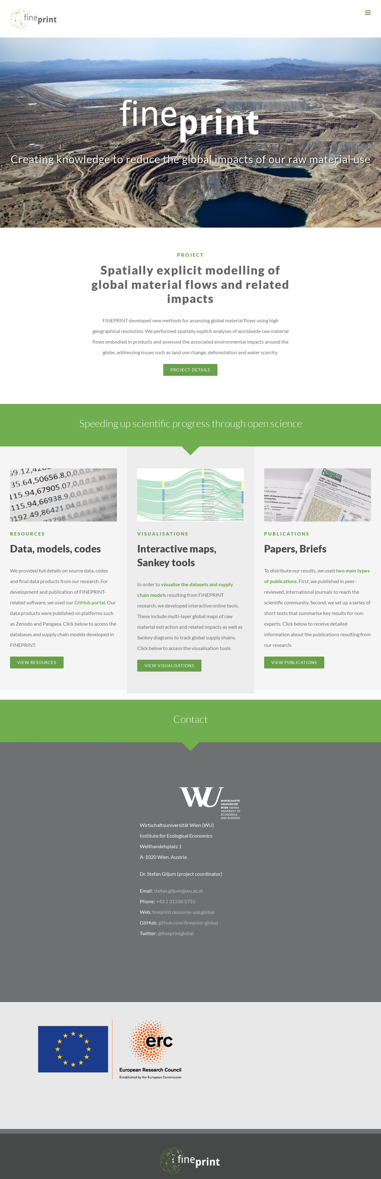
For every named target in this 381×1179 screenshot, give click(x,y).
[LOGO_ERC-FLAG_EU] (108, 1020)
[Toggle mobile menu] (368, 12)
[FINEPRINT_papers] (317, 471)
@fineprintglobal (176, 933)
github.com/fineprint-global (188, 922)
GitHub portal (89, 602)
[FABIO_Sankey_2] (190, 471)
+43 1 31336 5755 (176, 901)
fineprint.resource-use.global (183, 912)
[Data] (63, 471)
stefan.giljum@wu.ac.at (178, 891)
